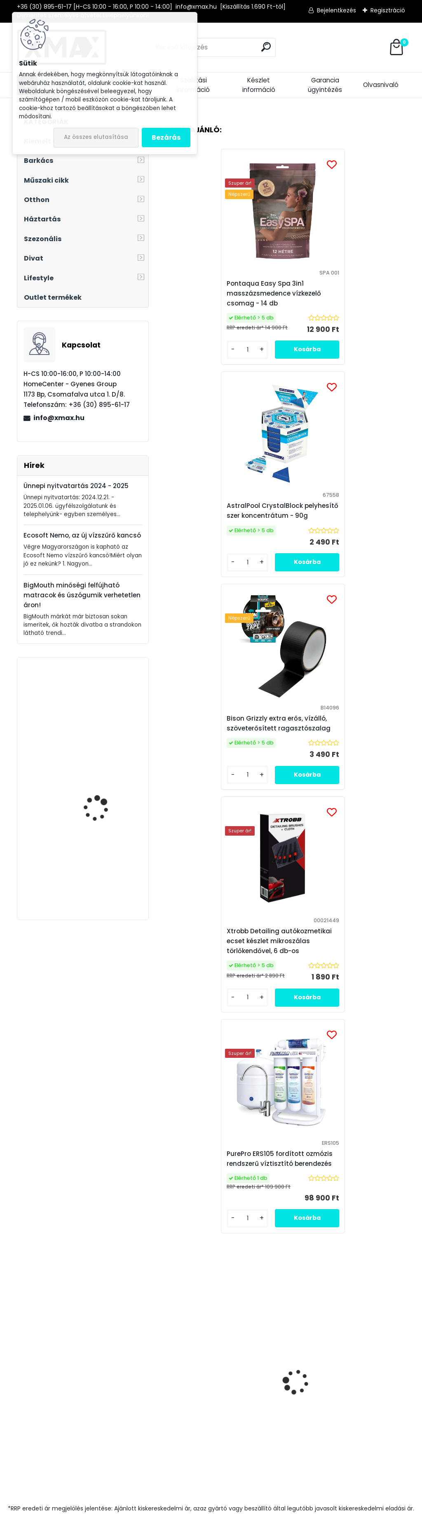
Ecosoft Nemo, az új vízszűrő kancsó (82, 535)
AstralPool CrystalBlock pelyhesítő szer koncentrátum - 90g (343, 293)
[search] (266, 47)
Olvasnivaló (381, 84)
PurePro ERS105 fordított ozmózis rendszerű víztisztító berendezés (282, 733)
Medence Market (357, 1311)
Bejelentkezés (336, 10)
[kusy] (187, 1042)
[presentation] (165, 951)
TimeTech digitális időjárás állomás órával (106, 700)
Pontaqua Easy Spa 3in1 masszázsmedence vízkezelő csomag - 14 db (214, 293)
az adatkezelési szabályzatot (348, 1143)
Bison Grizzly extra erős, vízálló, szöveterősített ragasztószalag (219, 515)
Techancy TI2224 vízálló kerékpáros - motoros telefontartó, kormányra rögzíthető (330, 981)
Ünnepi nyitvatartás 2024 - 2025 (76, 485)
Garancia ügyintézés (325, 85)
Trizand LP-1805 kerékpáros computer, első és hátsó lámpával (105, 865)
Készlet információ (258, 85)
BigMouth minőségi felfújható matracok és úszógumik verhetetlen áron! (82, 595)
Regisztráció (387, 10)
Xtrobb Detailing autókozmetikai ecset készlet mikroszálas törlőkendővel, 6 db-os (344, 515)
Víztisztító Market (363, 1300)
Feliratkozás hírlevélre (108, 1131)
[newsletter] (380, 1123)
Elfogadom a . (334, 1147)
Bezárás (166, 137)
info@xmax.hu (58, 418)
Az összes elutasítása (96, 137)
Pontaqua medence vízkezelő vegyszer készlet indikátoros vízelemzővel (214, 981)
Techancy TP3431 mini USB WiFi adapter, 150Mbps (103, 785)
